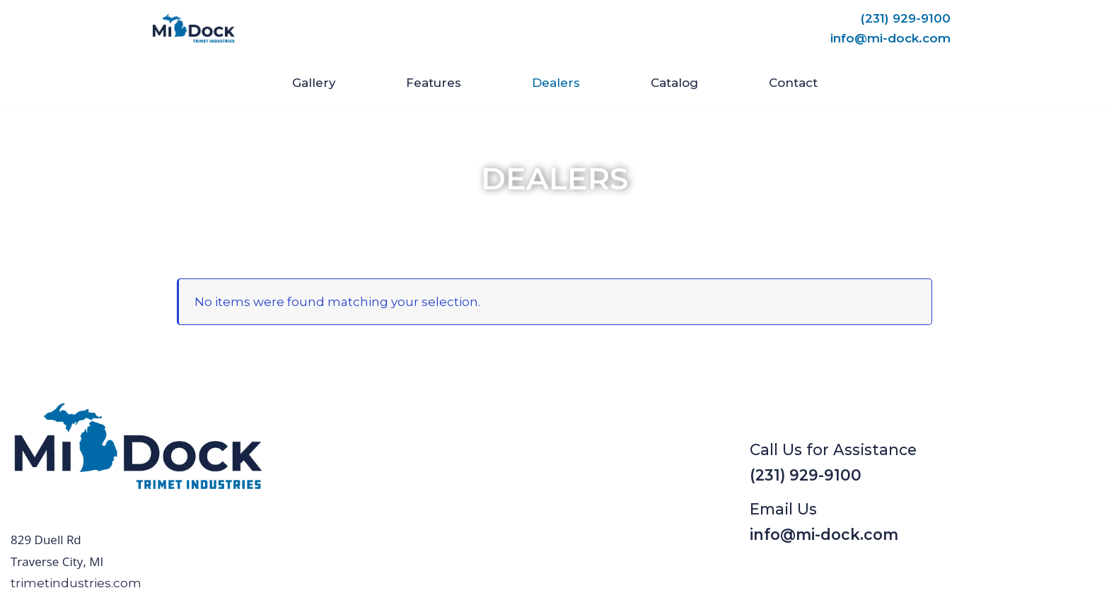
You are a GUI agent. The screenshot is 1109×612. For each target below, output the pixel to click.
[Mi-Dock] (193, 29)
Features (433, 83)
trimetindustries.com (76, 583)
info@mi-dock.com (890, 38)
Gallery (313, 83)
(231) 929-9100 (906, 18)
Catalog (674, 83)
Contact (793, 83)
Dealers (556, 83)
